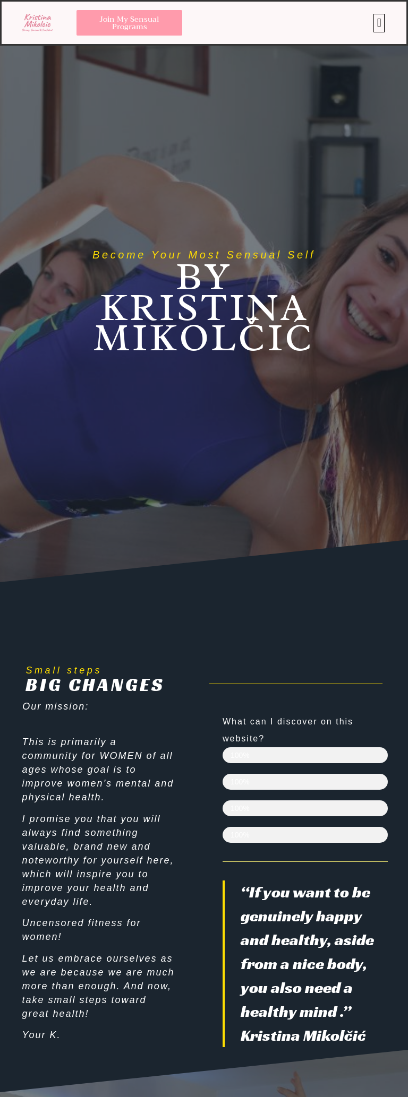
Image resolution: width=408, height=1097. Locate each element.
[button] (379, 23)
